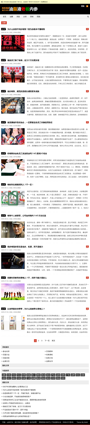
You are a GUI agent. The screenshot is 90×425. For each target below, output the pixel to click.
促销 (4, 378)
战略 (4, 375)
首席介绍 (49, 358)
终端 (58, 378)
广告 (68, 375)
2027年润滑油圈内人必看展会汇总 (15, 387)
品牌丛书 (49, 361)
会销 (58, 375)
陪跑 (38, 17)
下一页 (47, 341)
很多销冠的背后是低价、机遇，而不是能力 (25, 247)
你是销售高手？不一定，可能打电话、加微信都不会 (22, 393)
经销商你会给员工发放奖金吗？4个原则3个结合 (27, 153)
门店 (28, 378)
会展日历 (6, 361)
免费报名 (44, 2)
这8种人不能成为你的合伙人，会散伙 (16, 403)
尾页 (53, 341)
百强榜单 (49, 351)
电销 (43, 378)
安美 (63, 378)
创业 (48, 375)
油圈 (11, 17)
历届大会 (6, 355)
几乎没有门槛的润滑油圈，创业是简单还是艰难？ (21, 413)
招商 (63, 375)
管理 (23, 375)
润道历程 (6, 358)
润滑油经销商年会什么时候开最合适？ (17, 416)
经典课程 (49, 355)
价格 (9, 375)
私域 (43, 375)
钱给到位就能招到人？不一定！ (20, 184)
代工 (18, 375)
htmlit (86, 422)
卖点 (77, 375)
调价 (38, 375)
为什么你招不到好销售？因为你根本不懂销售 (26, 29)
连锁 (82, 375)
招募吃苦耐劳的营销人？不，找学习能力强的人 (27, 278)
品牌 (73, 375)
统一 (33, 375)
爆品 (13, 378)
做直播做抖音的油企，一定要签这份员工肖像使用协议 (29, 122)
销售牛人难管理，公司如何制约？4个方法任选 (26, 216)
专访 (13, 375)
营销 (31, 17)
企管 (25, 17)
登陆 (82, 6)
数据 (38, 378)
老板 (28, 375)
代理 (53, 378)
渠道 (48, 378)
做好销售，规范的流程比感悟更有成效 (23, 91)
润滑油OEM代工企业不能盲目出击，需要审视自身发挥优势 (24, 400)
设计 (9, 378)
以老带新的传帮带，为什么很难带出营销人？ (26, 309)
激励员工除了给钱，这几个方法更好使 (23, 60)
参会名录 (6, 351)
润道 (18, 17)
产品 (53, 375)
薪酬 (33, 378)
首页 (4, 17)
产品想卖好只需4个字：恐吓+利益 (15, 410)
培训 (18, 378)
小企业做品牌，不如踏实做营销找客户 (17, 396)
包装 (23, 378)
